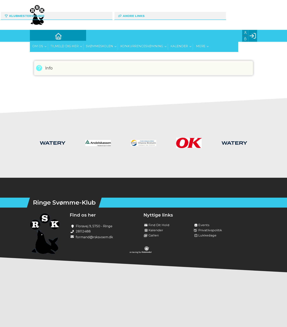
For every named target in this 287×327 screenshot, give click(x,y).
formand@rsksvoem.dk (94, 237)
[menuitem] (36, 36)
